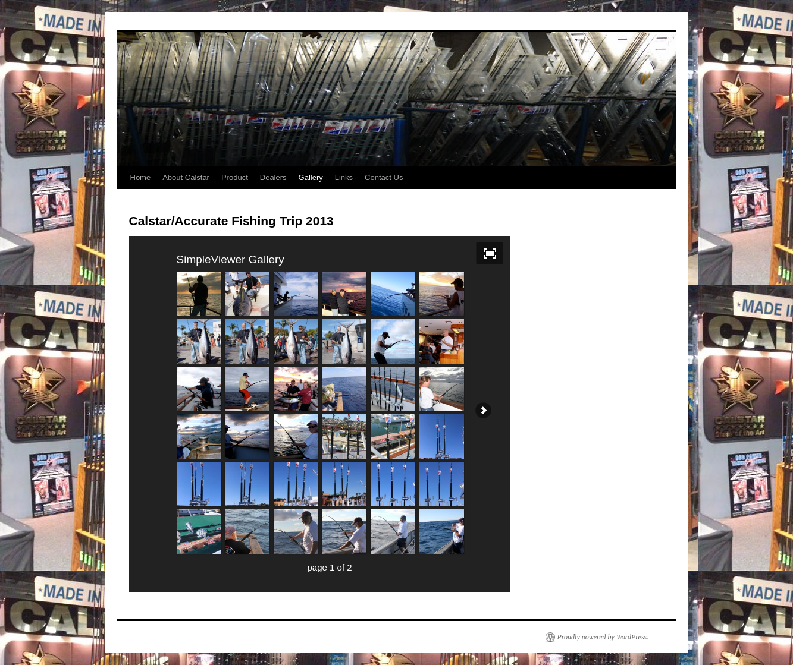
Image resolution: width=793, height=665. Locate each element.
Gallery (311, 177)
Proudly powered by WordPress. (603, 637)
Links (344, 177)
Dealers (273, 177)
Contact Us (384, 177)
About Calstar (185, 177)
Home (140, 177)
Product (234, 177)
